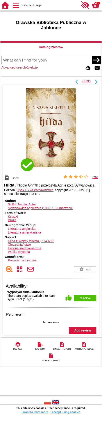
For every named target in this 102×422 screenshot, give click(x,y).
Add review (82, 330)
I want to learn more (34, 412)
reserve (85, 298)
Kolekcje (32, 67)
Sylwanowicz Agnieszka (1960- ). (40, 208)
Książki (13, 216)
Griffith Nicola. (22, 204)
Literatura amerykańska (24, 232)
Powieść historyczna (22, 260)
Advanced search (13, 67)
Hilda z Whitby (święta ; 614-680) (31, 241)
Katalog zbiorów (51, 47)
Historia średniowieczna (24, 248)
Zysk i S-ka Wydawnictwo (35, 190)
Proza (12, 220)
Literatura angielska (22, 228)
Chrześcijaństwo (19, 244)
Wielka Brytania (19, 252)
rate (95, 177)
